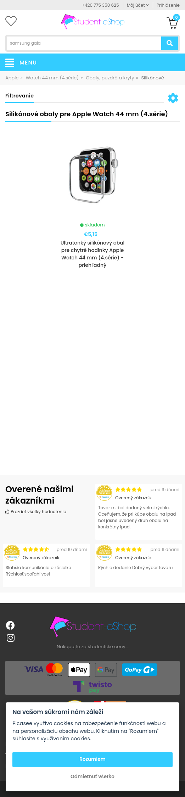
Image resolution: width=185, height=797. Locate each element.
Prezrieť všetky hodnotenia (35, 512)
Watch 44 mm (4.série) (52, 77)
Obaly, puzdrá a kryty (110, 77)
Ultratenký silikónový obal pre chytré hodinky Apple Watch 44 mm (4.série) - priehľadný (93, 254)
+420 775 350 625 (100, 5)
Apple (12, 77)
